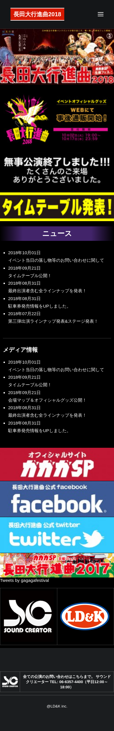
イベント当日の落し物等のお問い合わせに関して (56, 260)
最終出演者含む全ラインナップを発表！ (47, 290)
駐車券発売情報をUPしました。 (39, 306)
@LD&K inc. (57, 706)
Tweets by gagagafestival (24, 580)
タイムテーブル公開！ (30, 275)
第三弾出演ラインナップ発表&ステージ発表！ (53, 321)
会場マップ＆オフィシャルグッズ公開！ (47, 400)
